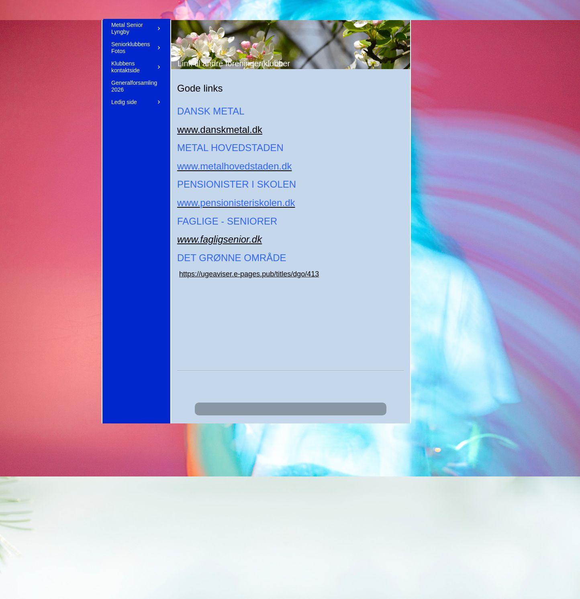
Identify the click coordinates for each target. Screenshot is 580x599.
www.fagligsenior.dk (219, 239)
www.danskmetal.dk (219, 129)
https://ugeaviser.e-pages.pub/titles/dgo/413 (249, 274)
